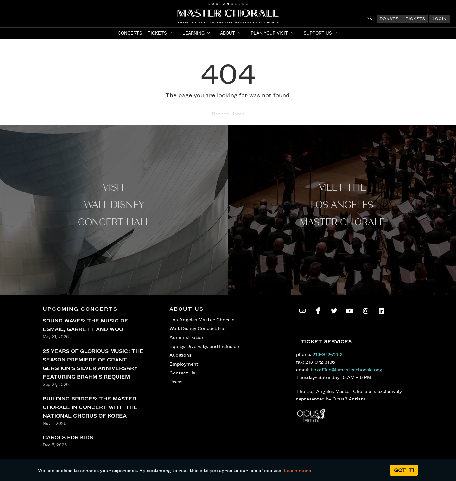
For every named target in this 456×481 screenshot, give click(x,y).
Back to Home (228, 113)
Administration (187, 337)
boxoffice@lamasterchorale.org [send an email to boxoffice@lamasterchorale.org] (346, 369)
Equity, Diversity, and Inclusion (204, 346)
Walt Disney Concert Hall (198, 328)
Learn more (297, 470)
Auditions (180, 355)
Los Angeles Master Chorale (201, 319)
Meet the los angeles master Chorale (342, 205)
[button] (146, 33)
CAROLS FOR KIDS (68, 437)
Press (176, 381)
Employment (184, 364)
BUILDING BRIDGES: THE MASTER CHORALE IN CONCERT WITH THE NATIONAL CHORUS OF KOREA (90, 407)
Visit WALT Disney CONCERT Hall (114, 205)
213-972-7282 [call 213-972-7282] (328, 354)
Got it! (404, 470)
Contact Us (182, 372)
